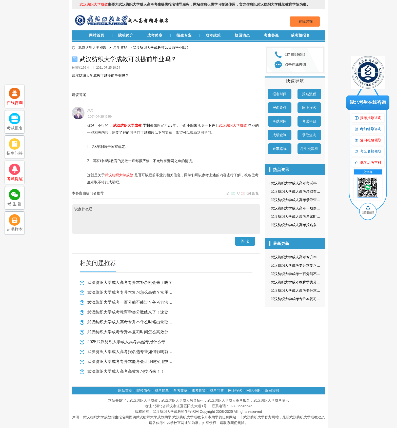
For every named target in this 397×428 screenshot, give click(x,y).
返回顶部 (272, 390)
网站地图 (253, 390)
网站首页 (96, 35)
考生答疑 (271, 35)
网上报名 (309, 108)
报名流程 (309, 94)
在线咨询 (306, 22)
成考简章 (155, 35)
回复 (253, 193)
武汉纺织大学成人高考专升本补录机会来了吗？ (129, 282)
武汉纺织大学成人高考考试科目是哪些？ (302, 183)
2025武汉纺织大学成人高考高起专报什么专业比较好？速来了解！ (130, 342)
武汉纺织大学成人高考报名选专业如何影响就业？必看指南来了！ (130, 351)
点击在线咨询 (295, 65)
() (231, 193)
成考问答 (217, 390)
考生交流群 (309, 149)
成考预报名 (300, 35)
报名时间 (279, 94)
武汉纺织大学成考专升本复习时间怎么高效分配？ (130, 332)
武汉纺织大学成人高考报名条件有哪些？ (302, 225)
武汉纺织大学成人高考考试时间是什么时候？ (306, 217)
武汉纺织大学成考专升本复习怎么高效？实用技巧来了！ (130, 292)
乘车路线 (279, 149)
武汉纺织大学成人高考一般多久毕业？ (301, 208)
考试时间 (279, 121)
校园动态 (242, 35)
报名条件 (279, 108)
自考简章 (180, 390)
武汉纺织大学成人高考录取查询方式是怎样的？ (308, 191)
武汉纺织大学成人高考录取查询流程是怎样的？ (308, 200)
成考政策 (213, 35)
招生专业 (184, 35)
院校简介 (125, 35)
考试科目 (309, 121)
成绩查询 (279, 135)
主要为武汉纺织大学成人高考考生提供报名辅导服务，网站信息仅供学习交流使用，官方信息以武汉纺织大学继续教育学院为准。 (195, 4)
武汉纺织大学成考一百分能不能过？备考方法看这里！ (130, 302)
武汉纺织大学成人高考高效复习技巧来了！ (125, 371)
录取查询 (309, 135)
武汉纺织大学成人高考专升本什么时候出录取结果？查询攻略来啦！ (130, 322)
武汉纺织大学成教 (92, 48)
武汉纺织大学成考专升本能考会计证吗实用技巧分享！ (130, 361)
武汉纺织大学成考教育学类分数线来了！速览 (127, 312)
